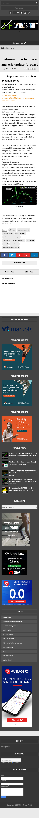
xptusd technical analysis (11, 247)
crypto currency (8, 647)
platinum (12, 230)
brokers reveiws (8, 634)
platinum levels (20, 233)
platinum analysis (23, 230)
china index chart (8, 639)
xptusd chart (14, 244)
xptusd (5, 244)
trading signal (7, 660)
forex (4, 651)
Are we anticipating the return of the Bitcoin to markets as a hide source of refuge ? (23, 473)
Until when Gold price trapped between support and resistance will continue (22, 481)
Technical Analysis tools (10, 626)
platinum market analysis (11, 237)
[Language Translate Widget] (11, 760)
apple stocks (7, 630)
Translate (15, 763)
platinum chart (8, 233)
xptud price (30, 240)
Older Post (29, 272)
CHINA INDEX (7, 617)
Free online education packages (13, 621)
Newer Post (9, 272)
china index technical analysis (12, 643)
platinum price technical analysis (13, 240)
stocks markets (8, 656)
